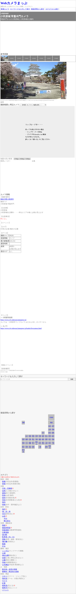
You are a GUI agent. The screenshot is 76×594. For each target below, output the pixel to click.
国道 (3, 525)
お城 (3, 553)
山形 (49, 429)
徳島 (33, 447)
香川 (33, 443)
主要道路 (5, 532)
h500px (22, 159)
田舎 (3, 495)
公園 (3, 560)
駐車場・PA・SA (8, 537)
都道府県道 (6, 528)
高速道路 (5, 530)
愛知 (43, 443)
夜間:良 (5, 585)
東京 (49, 443)
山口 (26, 436)
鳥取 (33, 436)
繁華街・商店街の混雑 (10, 571)
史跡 (3, 558)
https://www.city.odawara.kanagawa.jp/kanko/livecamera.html (21, 328)
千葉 (53, 443)
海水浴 (4, 578)
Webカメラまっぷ (14, 3)
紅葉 (3, 583)
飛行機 (4, 541)
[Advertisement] (38, 37)
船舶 (3, 544)
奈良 (40, 443)
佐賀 (23, 439)
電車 (3, 539)
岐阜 (43, 439)
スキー (4, 576)
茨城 (53, 439)
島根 (30, 436)
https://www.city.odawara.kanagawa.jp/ (13, 320)
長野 (46, 439)
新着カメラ (5, 9)
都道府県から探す (37, 9)
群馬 (49, 436)
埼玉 (49, 439)
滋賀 (40, 439)
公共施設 (5, 565)
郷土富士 (7, 521)
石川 (43, 433)
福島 (53, 433)
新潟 (49, 433)
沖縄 (23, 422)
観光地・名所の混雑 (9, 569)
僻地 (3, 493)
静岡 (46, 447)
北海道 (51, 417)
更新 (3, 484)
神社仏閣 (5, 555)
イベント (5, 590)
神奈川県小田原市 (7, 199)
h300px (27, 159)
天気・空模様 (7, 488)
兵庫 (36, 436)
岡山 (33, 439)
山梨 (46, 443)
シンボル (5, 551)
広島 (30, 439)
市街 (3, 500)
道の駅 (4, 534)
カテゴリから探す (52, 9)
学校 (3, 562)
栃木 (53, 436)
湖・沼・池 (6, 511)
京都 (40, 436)
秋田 (49, 426)
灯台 (3, 546)
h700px (16, 159)
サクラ (4, 581)
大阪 (36, 439)
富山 (46, 436)
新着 (3, 481)
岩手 (53, 426)
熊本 (23, 447)
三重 (40, 447)
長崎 (23, 443)
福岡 (26, 439)
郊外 (3, 498)
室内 (3, 502)
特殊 (3, 504)
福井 (43, 436)
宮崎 (26, 447)
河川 (3, 514)
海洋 (3, 509)
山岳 (3, 516)
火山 (5, 518)
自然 (3, 491)
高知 (30, 447)
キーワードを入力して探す (20, 9)
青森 (51, 422)
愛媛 (30, 443)
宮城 (53, 429)
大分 (26, 443)
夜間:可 (5, 588)
